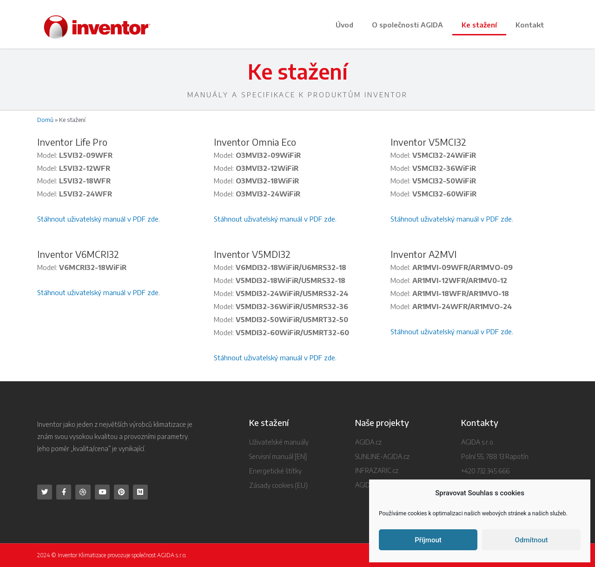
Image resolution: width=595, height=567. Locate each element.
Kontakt (530, 24)
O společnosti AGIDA (407, 24)
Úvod (344, 24)
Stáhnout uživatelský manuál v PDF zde (98, 219)
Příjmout (428, 540)
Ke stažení (479, 24)
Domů (45, 119)
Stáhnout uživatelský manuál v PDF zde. (451, 331)
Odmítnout (531, 540)
